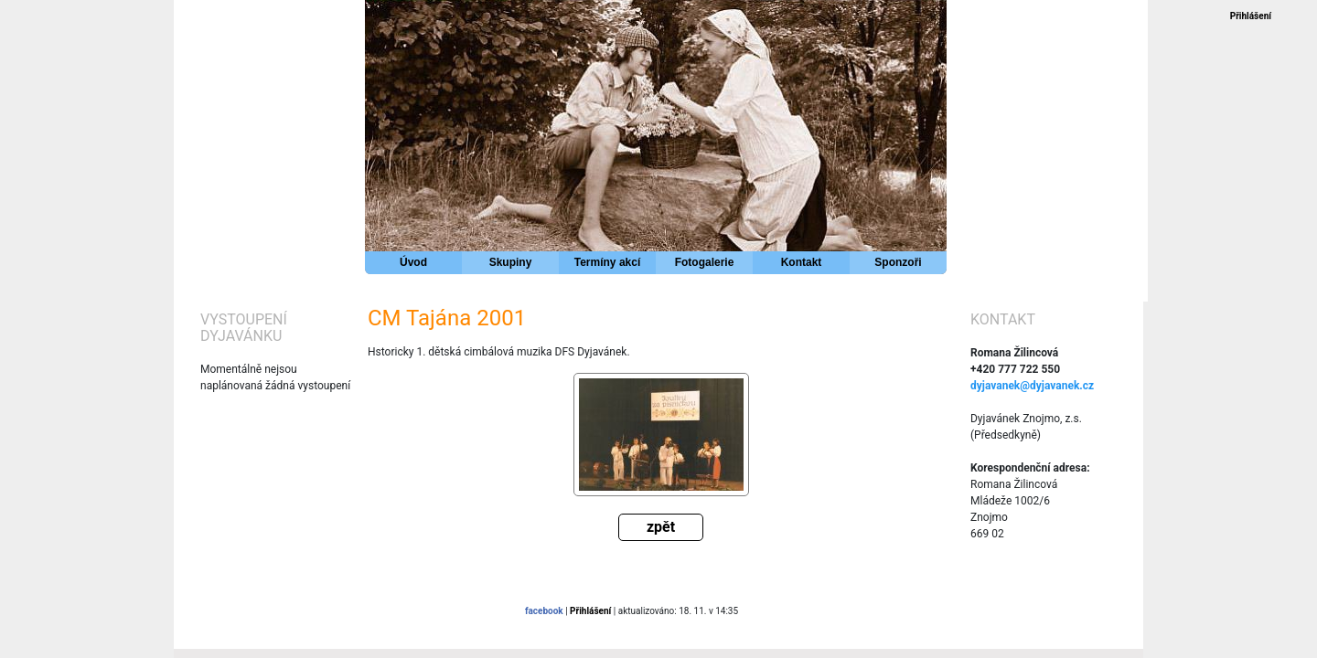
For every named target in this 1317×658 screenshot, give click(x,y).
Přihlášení (1250, 16)
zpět (661, 527)
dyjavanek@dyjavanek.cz (1032, 385)
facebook (544, 611)
